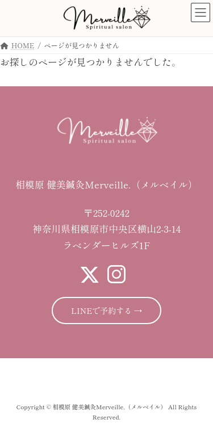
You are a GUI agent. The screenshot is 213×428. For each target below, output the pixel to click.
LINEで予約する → (106, 310)
